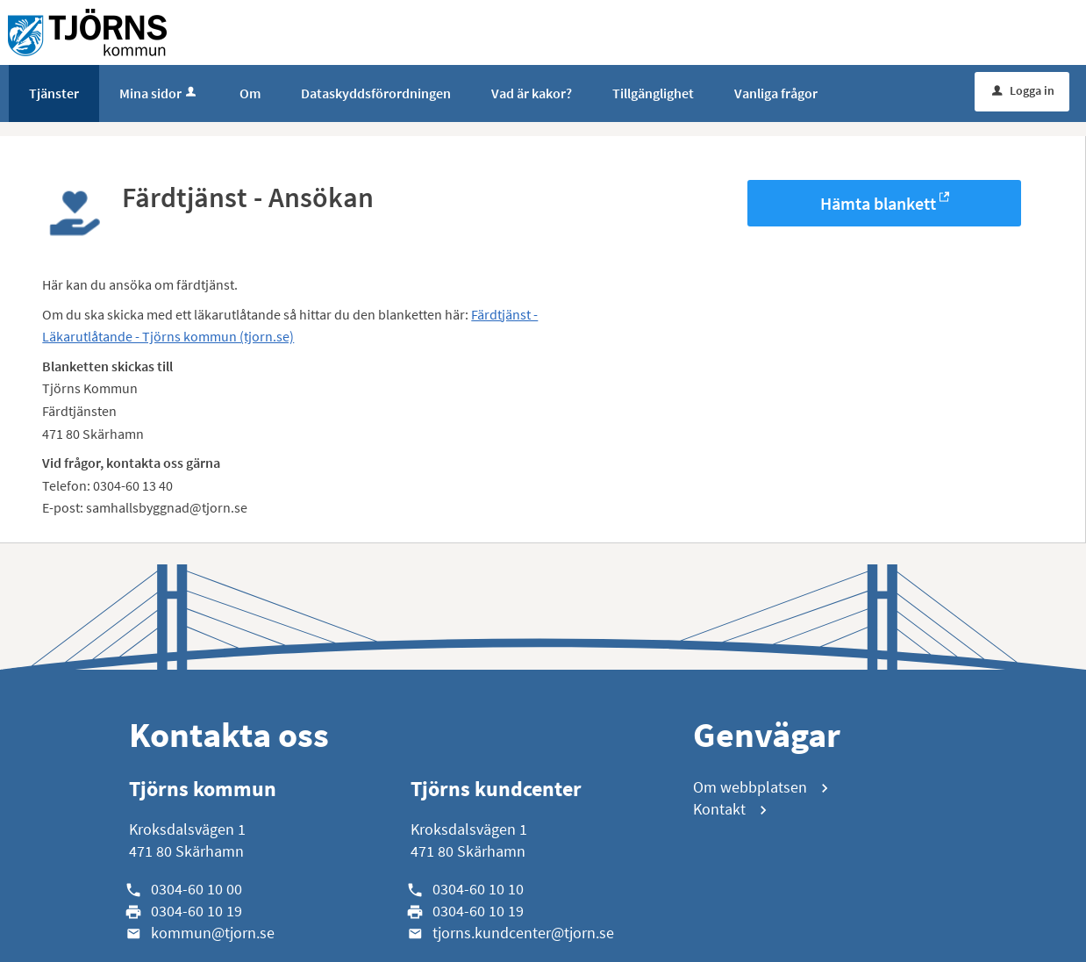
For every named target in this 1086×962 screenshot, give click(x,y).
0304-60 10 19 (196, 911)
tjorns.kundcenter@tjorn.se (523, 933)
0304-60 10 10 (478, 889)
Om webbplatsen (750, 787)
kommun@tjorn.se (213, 933)
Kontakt (719, 809)
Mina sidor (159, 93)
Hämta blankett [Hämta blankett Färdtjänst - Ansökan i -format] (878, 203)
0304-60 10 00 (196, 889)
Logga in (1023, 90)
